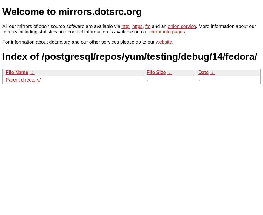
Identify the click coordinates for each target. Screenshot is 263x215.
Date (203, 72)
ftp (147, 26)
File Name (17, 72)
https (137, 26)
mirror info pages (167, 31)
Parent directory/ (23, 79)
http (125, 26)
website (164, 41)
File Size (156, 72)
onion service (182, 26)
